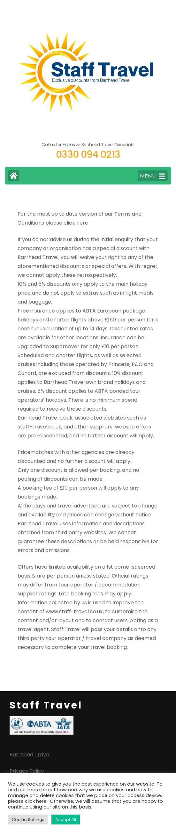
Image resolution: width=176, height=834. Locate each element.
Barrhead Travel (31, 754)
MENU (152, 176)
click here (76, 222)
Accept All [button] (65, 819)
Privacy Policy (27, 771)
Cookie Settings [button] (28, 819)
